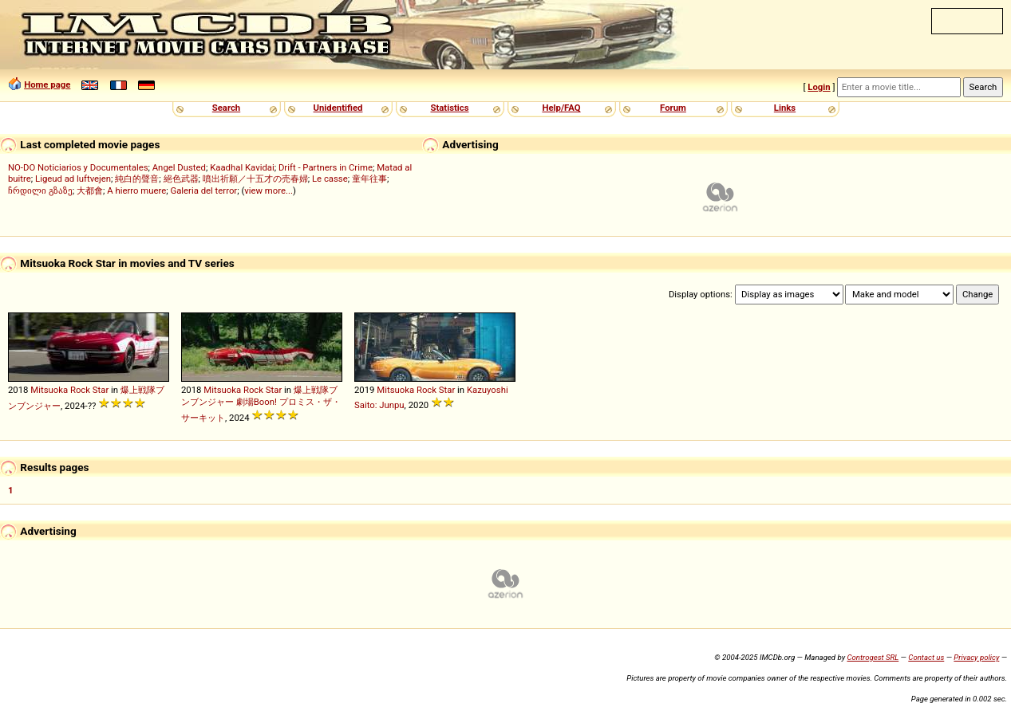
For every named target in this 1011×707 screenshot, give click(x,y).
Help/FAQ (561, 107)
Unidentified (338, 107)
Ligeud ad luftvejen (73, 178)
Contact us (926, 657)
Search (226, 107)
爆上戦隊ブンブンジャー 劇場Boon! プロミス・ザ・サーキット (261, 403)
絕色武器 (181, 178)
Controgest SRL (872, 657)
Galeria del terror (203, 190)
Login (819, 86)
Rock (80, 389)
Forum (673, 107)
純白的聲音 (137, 178)
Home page (47, 84)
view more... (268, 190)
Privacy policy (976, 657)
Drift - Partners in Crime (325, 167)
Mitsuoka (49, 389)
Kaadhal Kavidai (242, 167)
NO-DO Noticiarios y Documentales (78, 167)
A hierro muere (136, 190)
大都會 (90, 190)
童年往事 (369, 178)
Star (101, 389)
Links (785, 107)
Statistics (449, 107)
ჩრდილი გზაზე (40, 190)
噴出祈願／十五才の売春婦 (255, 178)
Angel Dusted (179, 167)
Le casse (330, 178)
